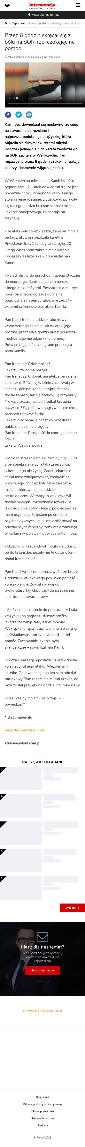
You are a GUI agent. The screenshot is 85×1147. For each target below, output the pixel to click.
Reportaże (18, 23)
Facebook (8, 114)
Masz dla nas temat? (45, 14)
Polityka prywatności (42, 1111)
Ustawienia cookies (42, 1118)
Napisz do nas (41, 970)
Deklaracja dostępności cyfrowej (42, 1104)
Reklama (42, 1125)
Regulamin (42, 1097)
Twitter (18, 114)
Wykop (29, 114)
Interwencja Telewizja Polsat (42, 1010)
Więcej (71, 907)
